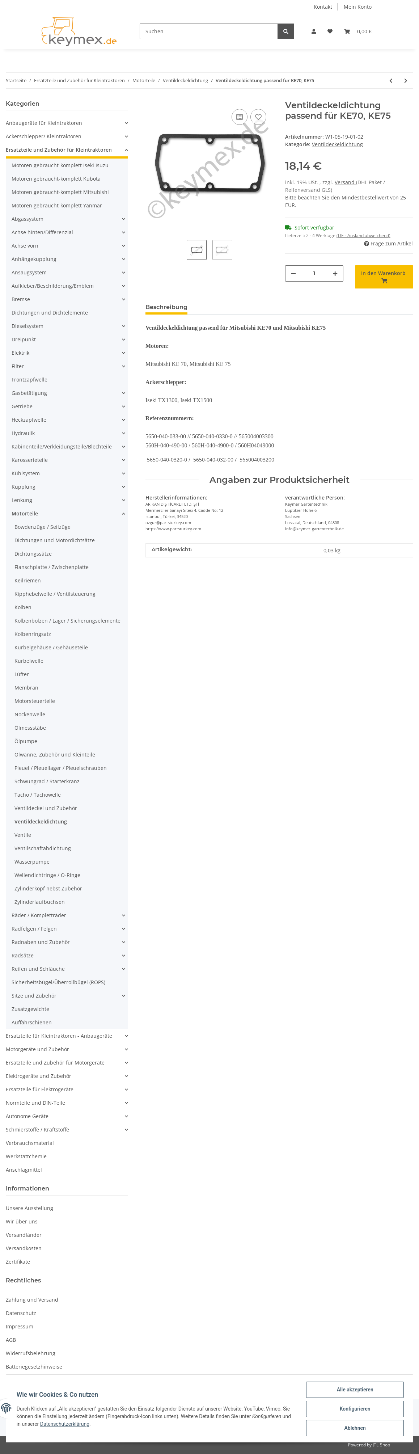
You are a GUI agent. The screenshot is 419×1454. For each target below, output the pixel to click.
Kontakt (323, 6)
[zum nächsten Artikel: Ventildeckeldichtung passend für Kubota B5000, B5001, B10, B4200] (405, 80)
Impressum (19, 1326)
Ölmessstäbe (30, 727)
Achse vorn (25, 245)
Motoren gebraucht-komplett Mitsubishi (60, 192)
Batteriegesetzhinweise (34, 1366)
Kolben (22, 607)
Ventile (22, 834)
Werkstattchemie (26, 1156)
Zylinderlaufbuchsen (39, 901)
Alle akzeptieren (353, 1391)
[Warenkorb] (357, 31)
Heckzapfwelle (29, 419)
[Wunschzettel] (330, 31)
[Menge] (314, 273)
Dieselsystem (27, 326)
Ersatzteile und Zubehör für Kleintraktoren (59, 149)
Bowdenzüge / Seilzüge (42, 526)
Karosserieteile (30, 459)
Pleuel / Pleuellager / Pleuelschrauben (60, 767)
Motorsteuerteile (34, 701)
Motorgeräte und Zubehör (37, 1049)
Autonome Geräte (27, 1116)
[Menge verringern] (293, 273)
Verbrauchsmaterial (30, 1142)
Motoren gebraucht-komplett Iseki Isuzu (60, 165)
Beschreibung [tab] (166, 307)
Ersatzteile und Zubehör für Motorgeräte (55, 1062)
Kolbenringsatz (32, 634)
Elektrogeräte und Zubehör (38, 1075)
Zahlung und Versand (32, 1299)
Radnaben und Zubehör (41, 942)
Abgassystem (27, 218)
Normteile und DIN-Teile (35, 1102)
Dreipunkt (24, 339)
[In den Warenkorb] (384, 276)
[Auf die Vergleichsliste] (239, 117)
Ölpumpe (25, 741)
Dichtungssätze (33, 553)
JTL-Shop (381, 1445)
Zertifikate (18, 1261)
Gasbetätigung (29, 392)
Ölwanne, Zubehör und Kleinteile (54, 754)
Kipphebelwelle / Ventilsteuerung (55, 593)
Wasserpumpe (32, 861)
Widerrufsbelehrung (30, 1353)
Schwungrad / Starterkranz (47, 781)
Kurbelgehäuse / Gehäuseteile (51, 647)
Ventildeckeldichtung (337, 144)
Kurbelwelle (28, 660)
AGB (11, 1339)
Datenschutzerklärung (75, 1425)
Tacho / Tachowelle (37, 794)
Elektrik (20, 352)
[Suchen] (209, 31)
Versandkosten (24, 1248)
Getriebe (22, 406)
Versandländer (24, 1234)
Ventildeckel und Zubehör (45, 808)
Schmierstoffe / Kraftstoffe (37, 1129)
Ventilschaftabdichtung (42, 848)
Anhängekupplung (34, 259)
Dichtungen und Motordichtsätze (54, 540)
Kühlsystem (26, 473)
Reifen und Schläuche (38, 968)
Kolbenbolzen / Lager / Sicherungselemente (67, 620)
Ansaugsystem (29, 272)
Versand (345, 182)
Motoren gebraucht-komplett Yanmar (57, 205)
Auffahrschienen (32, 1022)
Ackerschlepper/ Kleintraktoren (43, 136)
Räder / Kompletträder (39, 915)
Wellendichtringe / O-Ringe (47, 875)
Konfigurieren (353, 1409)
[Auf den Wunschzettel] (258, 117)
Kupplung (23, 486)
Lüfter (21, 674)
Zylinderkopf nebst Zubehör (48, 888)
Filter (18, 366)
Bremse (21, 299)
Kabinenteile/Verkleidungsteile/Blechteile (62, 446)
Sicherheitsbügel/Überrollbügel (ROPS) (58, 982)
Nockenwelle (29, 714)
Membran (26, 687)
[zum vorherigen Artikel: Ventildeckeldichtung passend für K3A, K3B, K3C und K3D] (391, 80)
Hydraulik (23, 433)
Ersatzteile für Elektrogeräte (39, 1089)
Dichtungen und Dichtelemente (50, 312)
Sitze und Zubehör (34, 995)
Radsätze (23, 955)
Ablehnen (353, 1428)
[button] (314, 31)
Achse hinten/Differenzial (42, 232)
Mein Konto (358, 6)
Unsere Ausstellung (29, 1208)
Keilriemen (27, 580)
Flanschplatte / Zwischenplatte (51, 567)
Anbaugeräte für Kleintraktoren (44, 122)
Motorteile (25, 513)
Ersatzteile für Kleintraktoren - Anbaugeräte (59, 1035)
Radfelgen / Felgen (34, 928)
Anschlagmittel (24, 1169)
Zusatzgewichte (30, 1009)
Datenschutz (21, 1313)
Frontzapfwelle (29, 379)
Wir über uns (22, 1221)
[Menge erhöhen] (335, 273)
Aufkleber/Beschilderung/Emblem (53, 285)
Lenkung (22, 500)
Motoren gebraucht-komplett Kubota (56, 178)
